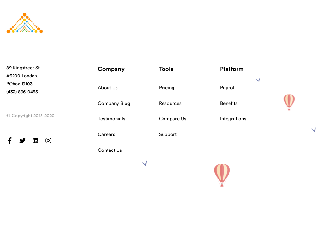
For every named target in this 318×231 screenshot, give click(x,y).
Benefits (229, 103)
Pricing (166, 87)
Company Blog (114, 103)
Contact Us (110, 150)
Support (168, 134)
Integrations (233, 118)
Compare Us (172, 118)
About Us (108, 87)
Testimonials (111, 118)
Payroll (228, 87)
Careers (106, 134)
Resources (170, 103)
